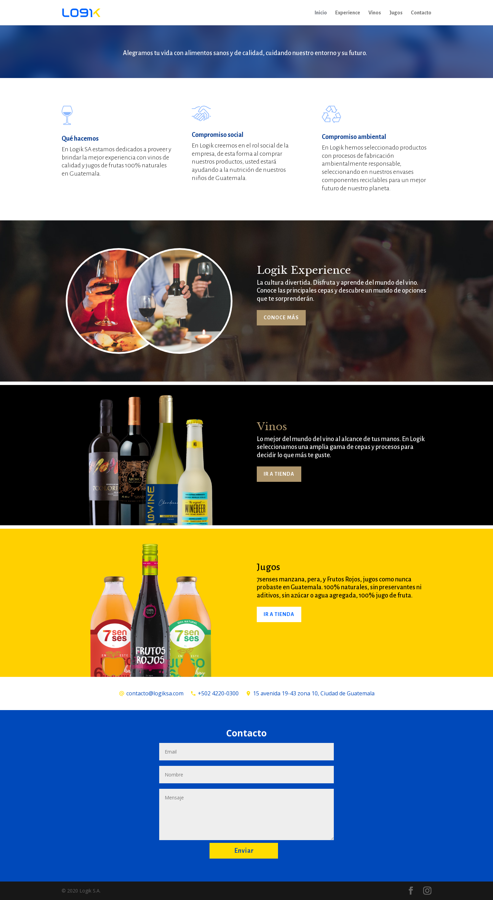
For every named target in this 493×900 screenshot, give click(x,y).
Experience (347, 12)
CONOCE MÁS (281, 317)
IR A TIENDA (279, 474)
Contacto (421, 12)
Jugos (396, 12)
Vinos (374, 12)
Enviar (244, 850)
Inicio (321, 12)
